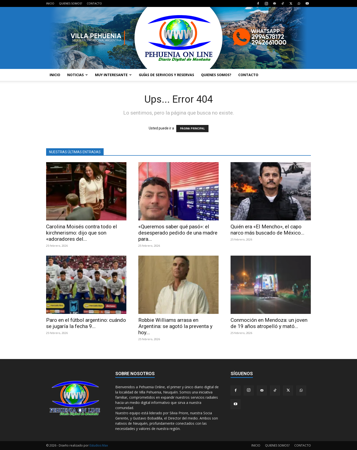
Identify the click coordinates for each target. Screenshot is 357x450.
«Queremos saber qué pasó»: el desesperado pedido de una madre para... (177, 233)
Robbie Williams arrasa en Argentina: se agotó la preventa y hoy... (175, 326)
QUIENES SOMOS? (70, 3)
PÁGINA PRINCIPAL (192, 128)
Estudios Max (98, 445)
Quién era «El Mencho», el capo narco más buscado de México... (267, 230)
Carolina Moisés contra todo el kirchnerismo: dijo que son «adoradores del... (81, 233)
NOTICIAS (77, 74)
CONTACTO (94, 3)
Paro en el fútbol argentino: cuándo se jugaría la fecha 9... (86, 323)
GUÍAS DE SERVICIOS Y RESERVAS (166, 74)
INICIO (50, 3)
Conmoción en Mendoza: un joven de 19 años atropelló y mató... (269, 323)
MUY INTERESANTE (113, 74)
